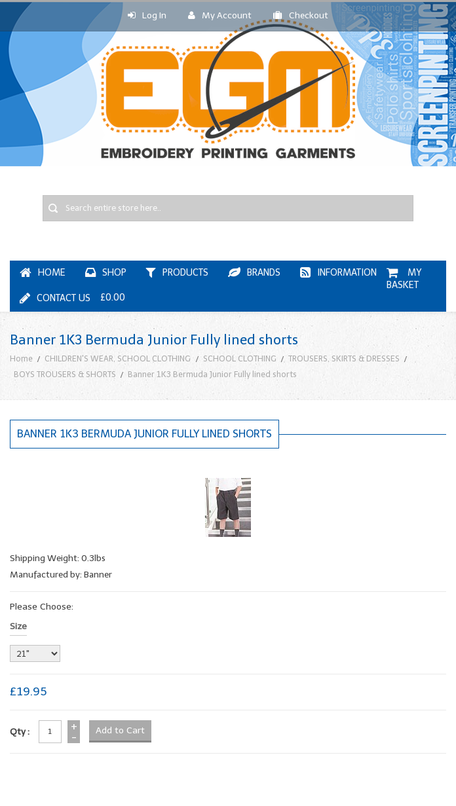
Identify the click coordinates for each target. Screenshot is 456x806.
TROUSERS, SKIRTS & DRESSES (344, 358)
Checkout (300, 15)
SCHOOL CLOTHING (239, 358)
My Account (220, 15)
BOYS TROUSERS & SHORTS (65, 374)
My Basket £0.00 (262, 285)
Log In (147, 15)
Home (21, 358)
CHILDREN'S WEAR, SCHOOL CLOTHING (118, 358)
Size (18, 626)
